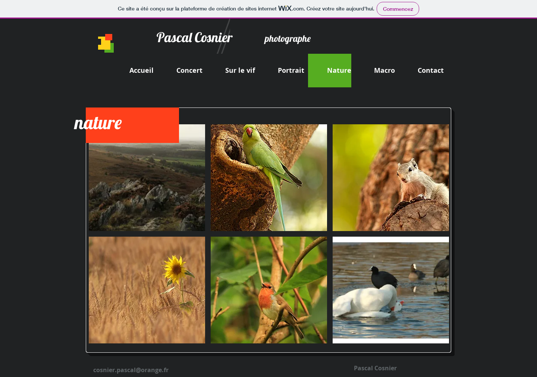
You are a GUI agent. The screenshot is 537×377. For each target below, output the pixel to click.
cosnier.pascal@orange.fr (131, 370)
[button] (147, 177)
